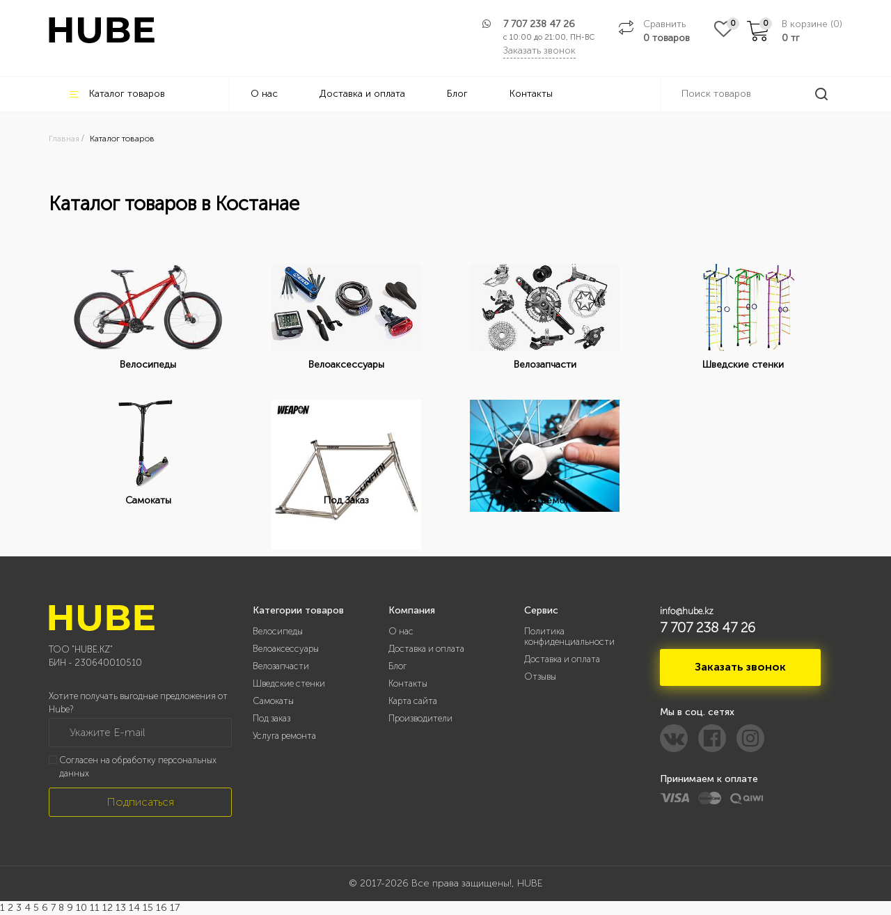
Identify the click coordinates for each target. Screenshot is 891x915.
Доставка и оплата (362, 94)
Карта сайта (412, 701)
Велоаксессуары (286, 648)
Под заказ (271, 718)
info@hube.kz (686, 611)
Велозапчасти (281, 666)
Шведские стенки (289, 683)
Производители (420, 718)
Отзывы (540, 676)
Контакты (531, 94)
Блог (457, 94)
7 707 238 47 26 (539, 24)
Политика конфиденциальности (569, 636)
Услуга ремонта (284, 735)
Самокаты (273, 701)
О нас (264, 94)
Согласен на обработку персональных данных (137, 767)
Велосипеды (278, 631)
